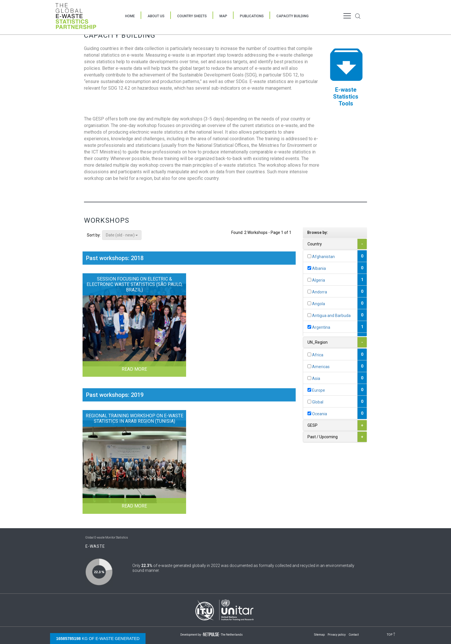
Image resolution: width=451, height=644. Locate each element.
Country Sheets (192, 16)
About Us (156, 16)
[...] (309, 256)
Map (223, 16)
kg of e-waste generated (97, 638)
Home (130, 16)
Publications (252, 16)
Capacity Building (292, 16)
